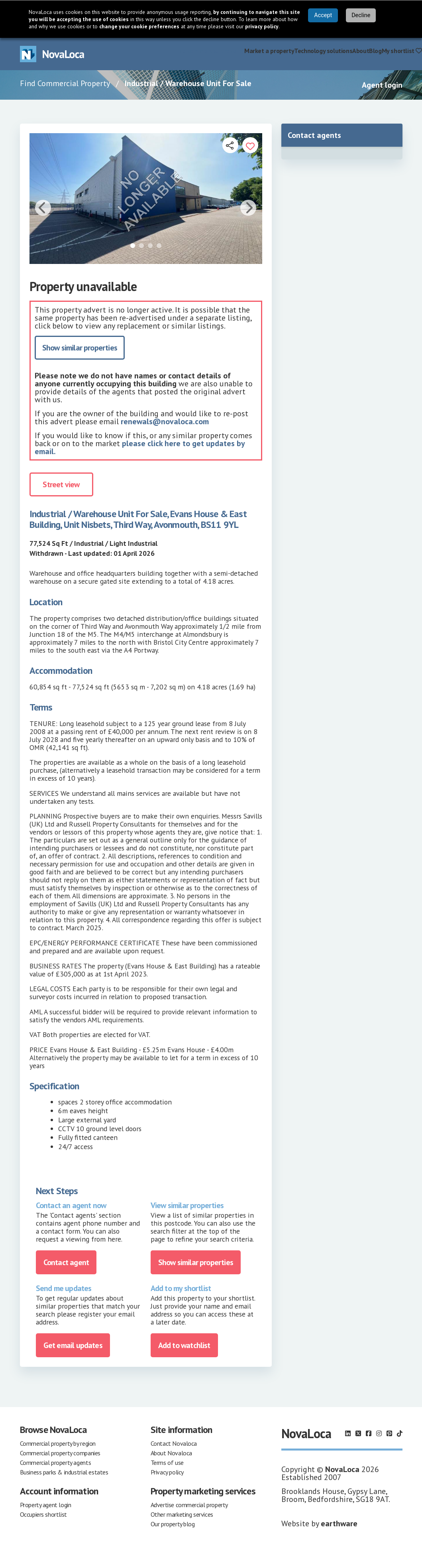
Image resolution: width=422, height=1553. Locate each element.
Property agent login (45, 1505)
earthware (339, 1523)
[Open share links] (230, 145)
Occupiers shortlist (43, 1514)
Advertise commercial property (189, 1505)
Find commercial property (209, 51)
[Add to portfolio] (250, 145)
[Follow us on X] (358, 1433)
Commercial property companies (60, 1453)
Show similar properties (80, 347)
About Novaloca (171, 1453)
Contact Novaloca (174, 1443)
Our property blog (173, 1524)
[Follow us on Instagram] (379, 1433)
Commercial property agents (55, 1462)
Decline (360, 15)
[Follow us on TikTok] (399, 1433)
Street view (61, 484)
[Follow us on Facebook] (368, 1433)
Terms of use (167, 1462)
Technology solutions (323, 51)
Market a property (269, 51)
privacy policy (262, 26)
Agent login (382, 85)
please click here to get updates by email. (140, 447)
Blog (375, 51)
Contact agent (66, 1262)
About (360, 51)
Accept (323, 15)
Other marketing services (182, 1514)
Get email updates (72, 1345)
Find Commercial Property (65, 83)
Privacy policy (167, 1472)
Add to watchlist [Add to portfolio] (184, 1345)
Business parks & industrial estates (64, 1472)
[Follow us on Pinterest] (389, 1433)
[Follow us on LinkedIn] (348, 1433)
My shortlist (402, 51)
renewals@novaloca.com (165, 421)
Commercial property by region (58, 1443)
